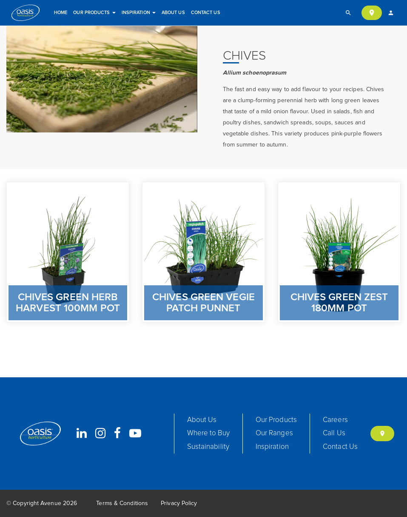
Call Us (334, 433)
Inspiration (139, 12)
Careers (335, 420)
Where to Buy (208, 433)
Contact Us (205, 12)
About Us (173, 12)
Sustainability (208, 447)
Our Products (94, 12)
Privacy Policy (179, 503)
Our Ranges (274, 433)
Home (60, 12)
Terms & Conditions (122, 503)
